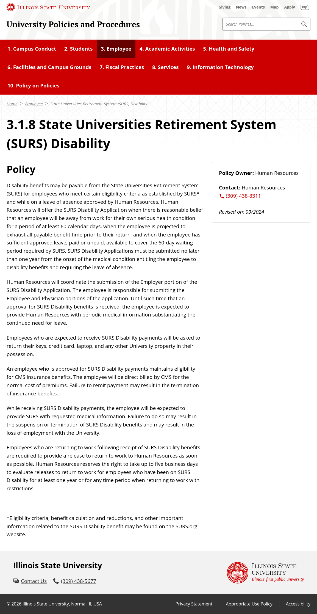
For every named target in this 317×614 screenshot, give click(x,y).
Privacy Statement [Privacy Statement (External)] (194, 604)
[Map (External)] (274, 7)
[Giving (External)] (224, 7)
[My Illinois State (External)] (304, 7)
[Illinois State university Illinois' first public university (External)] (265, 573)
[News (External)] (241, 7)
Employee (34, 103)
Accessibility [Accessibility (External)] (298, 604)
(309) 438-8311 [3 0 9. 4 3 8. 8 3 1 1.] (243, 195)
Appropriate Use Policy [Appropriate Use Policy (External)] (249, 604)
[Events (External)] (258, 7)
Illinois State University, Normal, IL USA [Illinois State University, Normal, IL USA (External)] (62, 604)
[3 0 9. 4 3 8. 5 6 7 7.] (74, 581)
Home (12, 103)
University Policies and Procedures (73, 24)
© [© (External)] (8, 604)
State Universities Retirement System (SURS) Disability (98, 103)
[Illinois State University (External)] (48, 7)
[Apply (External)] (289, 7)
